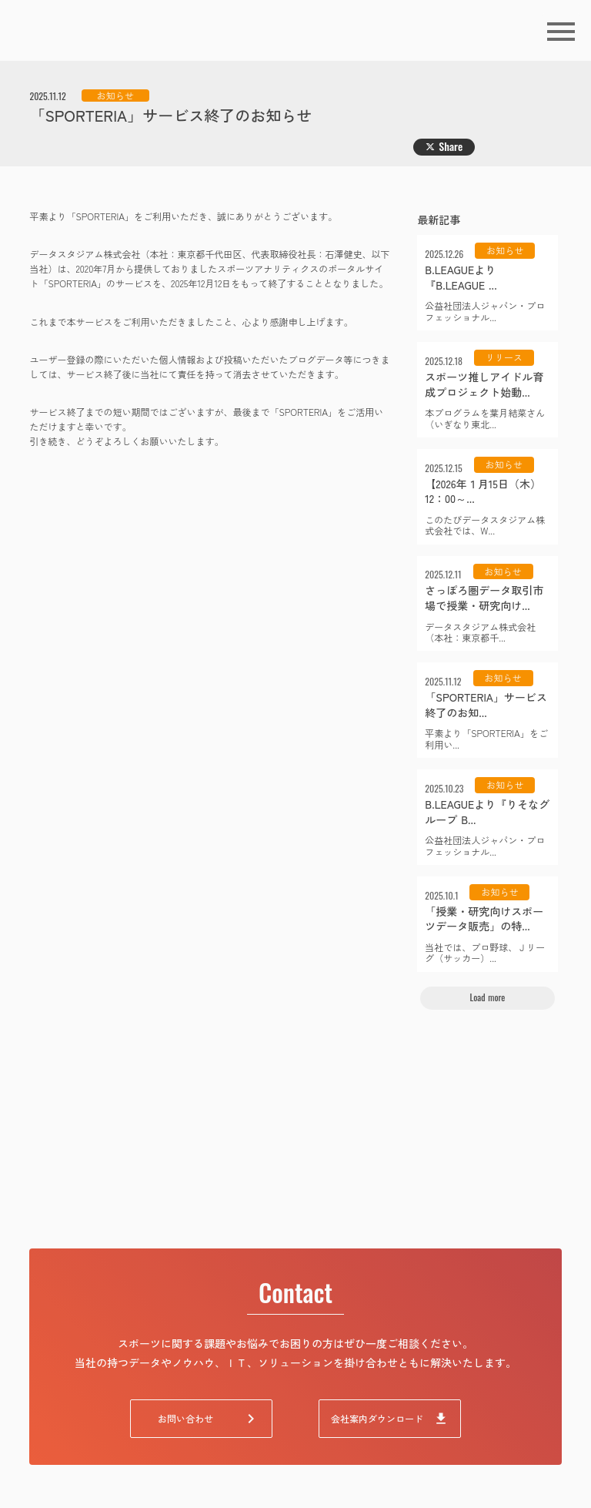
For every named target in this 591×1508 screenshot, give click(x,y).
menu (561, 31)
